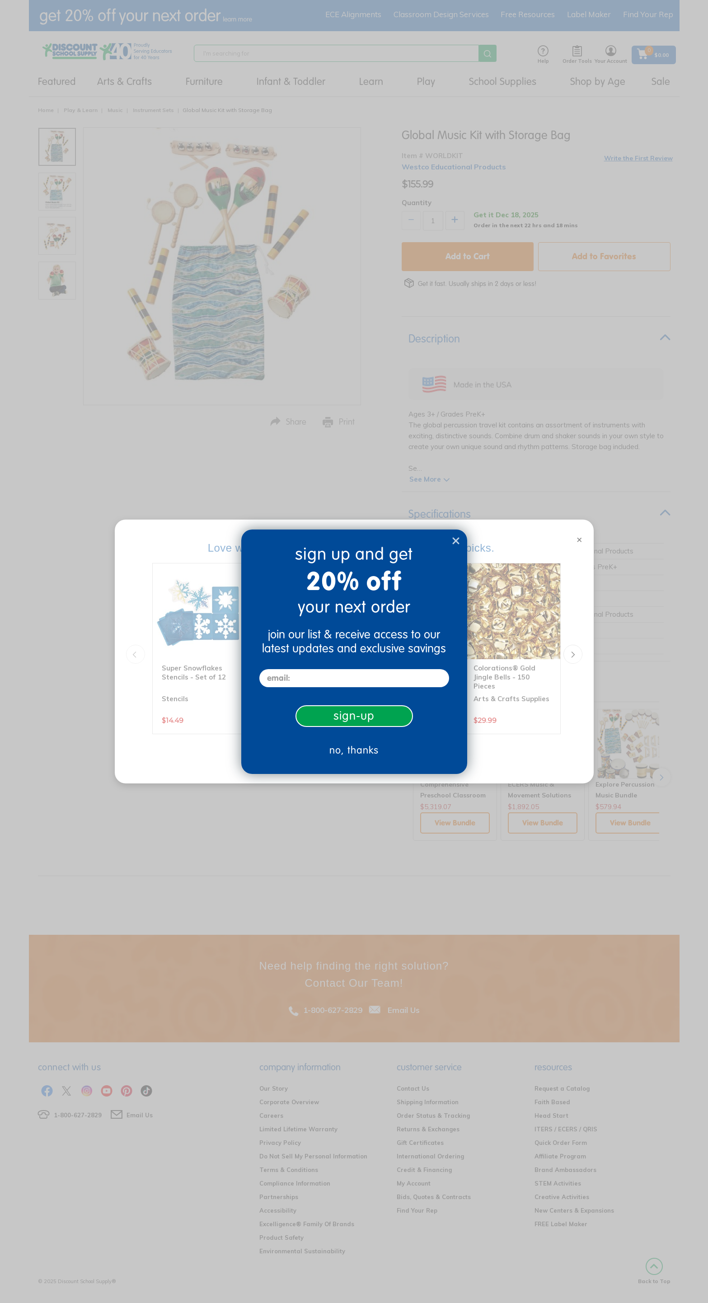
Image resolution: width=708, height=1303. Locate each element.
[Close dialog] (456, 541)
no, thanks (354, 750)
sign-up (354, 716)
